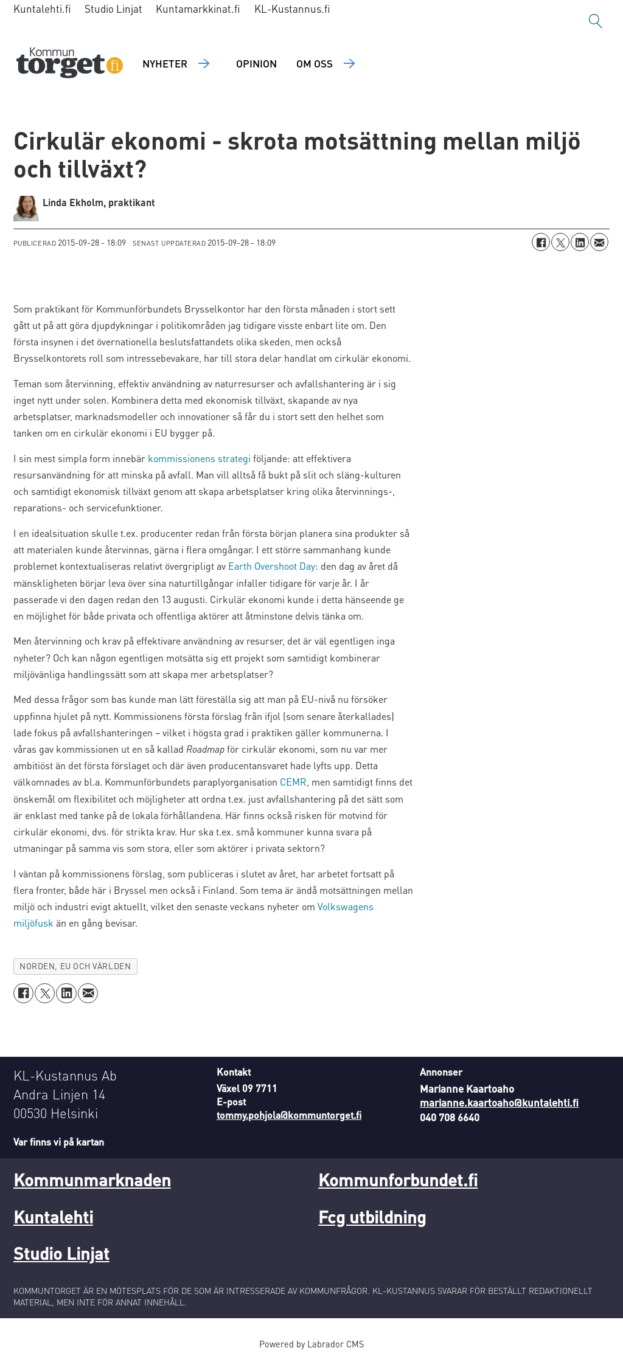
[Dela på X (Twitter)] (560, 242)
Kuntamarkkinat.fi (198, 8)
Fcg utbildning (372, 1217)
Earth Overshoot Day (271, 565)
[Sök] (595, 21)
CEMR (293, 781)
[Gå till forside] (69, 64)
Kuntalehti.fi (42, 8)
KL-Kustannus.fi (292, 8)
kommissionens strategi (199, 458)
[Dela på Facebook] (541, 242)
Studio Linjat (113, 8)
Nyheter (164, 63)
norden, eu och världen (75, 966)
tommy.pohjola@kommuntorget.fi (289, 1114)
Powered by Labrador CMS (311, 1343)
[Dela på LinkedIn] (580, 242)
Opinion (256, 63)
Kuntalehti (53, 1217)
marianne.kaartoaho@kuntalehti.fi (499, 1102)
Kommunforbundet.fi (398, 1180)
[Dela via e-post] (599, 242)
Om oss (314, 63)
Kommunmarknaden (92, 1180)
